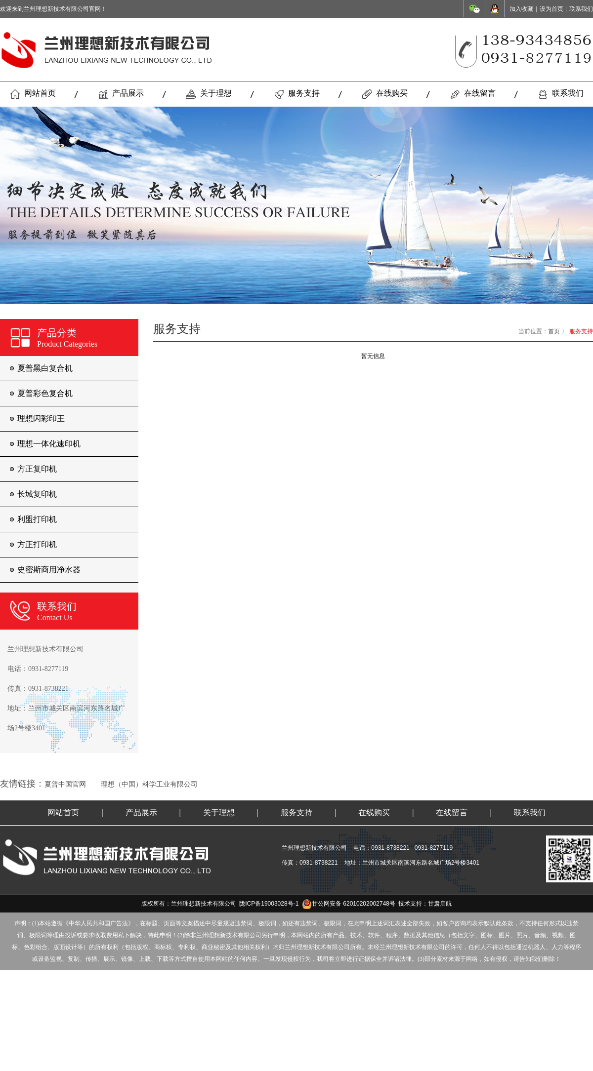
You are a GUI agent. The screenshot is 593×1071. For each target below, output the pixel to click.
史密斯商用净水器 (49, 569)
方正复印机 (37, 469)
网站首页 (33, 94)
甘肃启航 (440, 903)
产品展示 (121, 94)
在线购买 (385, 94)
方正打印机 (37, 544)
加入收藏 (521, 8)
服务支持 (297, 94)
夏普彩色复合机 (45, 393)
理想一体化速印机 (49, 443)
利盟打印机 (37, 519)
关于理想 (209, 94)
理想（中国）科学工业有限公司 (149, 784)
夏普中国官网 (65, 784)
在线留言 (473, 94)
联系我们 (581, 8)
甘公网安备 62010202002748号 (348, 903)
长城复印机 (37, 494)
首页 (554, 331)
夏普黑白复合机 (45, 368)
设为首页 (551, 8)
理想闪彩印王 (41, 418)
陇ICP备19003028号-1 (268, 903)
